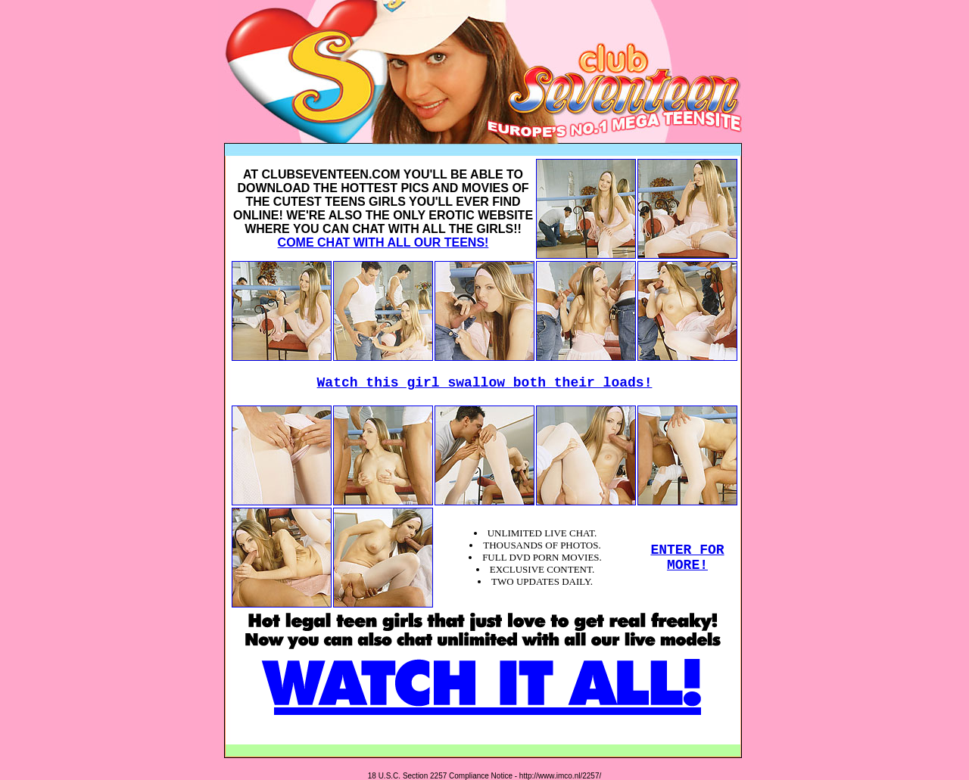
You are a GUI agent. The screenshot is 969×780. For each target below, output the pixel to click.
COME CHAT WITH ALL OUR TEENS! (383, 242)
